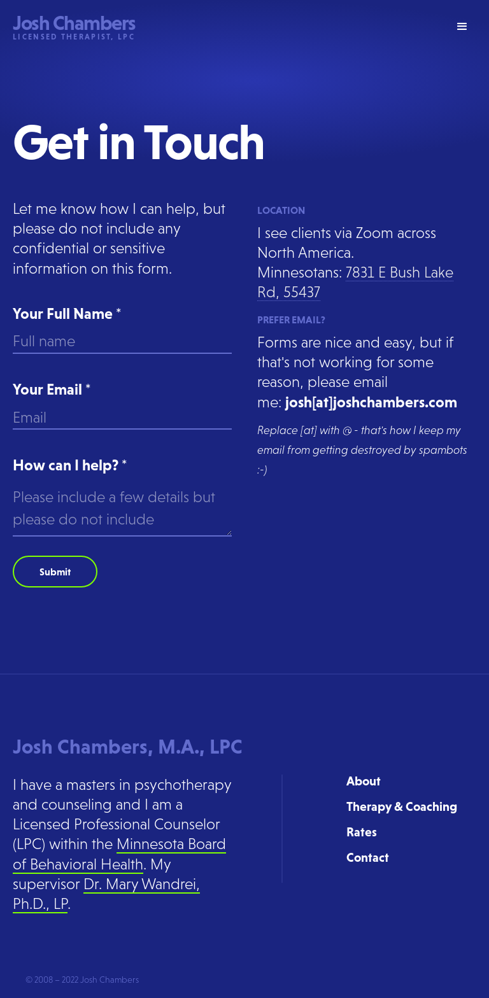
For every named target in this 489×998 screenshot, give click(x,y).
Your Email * (52, 389)
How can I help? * (70, 465)
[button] (462, 26)
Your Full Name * (67, 313)
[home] (74, 27)
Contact (367, 857)
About (363, 781)
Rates (361, 832)
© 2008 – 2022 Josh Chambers (82, 979)
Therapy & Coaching (401, 806)
